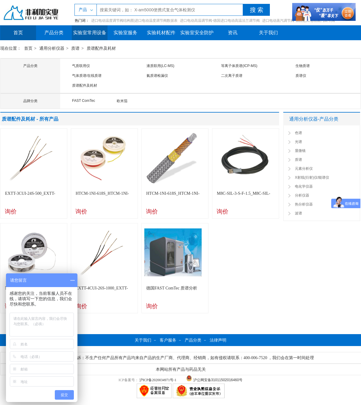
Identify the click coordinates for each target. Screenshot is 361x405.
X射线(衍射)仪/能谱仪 (312, 177)
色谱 (298, 133)
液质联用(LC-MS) (160, 66)
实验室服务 (125, 32)
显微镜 (300, 151)
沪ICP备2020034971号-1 (158, 380)
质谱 (75, 48)
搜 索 (256, 10)
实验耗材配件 (161, 32)
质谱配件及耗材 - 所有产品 (30, 119)
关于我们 (268, 32)
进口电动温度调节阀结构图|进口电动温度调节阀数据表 (134, 20)
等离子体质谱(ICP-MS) (239, 66)
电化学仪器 (304, 186)
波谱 (298, 213)
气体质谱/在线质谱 (87, 76)
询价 (11, 211)
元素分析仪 (304, 168)
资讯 (232, 32)
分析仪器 (302, 195)
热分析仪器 (304, 204)
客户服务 (168, 340)
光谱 (298, 142)
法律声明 (218, 340)
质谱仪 (300, 76)
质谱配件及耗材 (101, 48)
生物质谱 (302, 66)
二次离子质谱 (231, 76)
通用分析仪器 (51, 48)
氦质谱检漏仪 (157, 76)
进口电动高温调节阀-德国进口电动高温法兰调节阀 (220, 20)
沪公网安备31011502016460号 (214, 380)
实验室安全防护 (197, 32)
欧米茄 (122, 101)
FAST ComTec (83, 101)
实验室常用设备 (89, 32)
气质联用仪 (81, 66)
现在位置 (8, 48)
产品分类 (53, 32)
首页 (18, 32)
